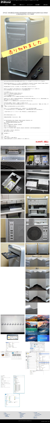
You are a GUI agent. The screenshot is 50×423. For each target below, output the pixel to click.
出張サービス (22, 4)
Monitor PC (21, 415)
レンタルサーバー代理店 (38, 414)
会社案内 (14, 4)
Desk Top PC (22, 416)
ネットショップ (29, 4)
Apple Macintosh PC (22, 413)
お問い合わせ (45, 4)
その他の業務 (37, 4)
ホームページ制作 (37, 413)
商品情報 (20, 412)
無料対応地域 (7, 416)
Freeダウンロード (37, 415)
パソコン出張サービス (7, 414)
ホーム (6, 4)
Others (21, 417)
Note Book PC (22, 414)
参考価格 (6, 415)
